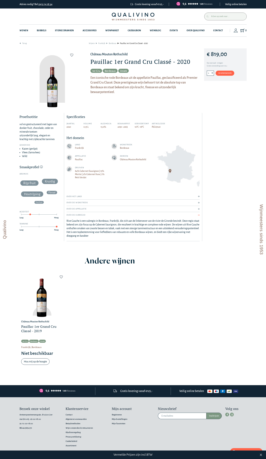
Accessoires (90, 30)
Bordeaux (112, 43)
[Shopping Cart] (243, 30)
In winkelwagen (225, 73)
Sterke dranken (64, 30)
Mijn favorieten (119, 424)
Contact (218, 30)
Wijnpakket (112, 30)
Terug (24, 43)
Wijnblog (155, 30)
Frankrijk (101, 43)
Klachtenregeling (73, 432)
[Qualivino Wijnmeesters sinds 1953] (133, 16)
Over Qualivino (196, 30)
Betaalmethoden (73, 424)
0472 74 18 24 (45, 4)
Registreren (117, 415)
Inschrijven (214, 416)
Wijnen (24, 30)
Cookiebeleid (71, 441)
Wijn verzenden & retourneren (79, 428)
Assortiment (71, 446)
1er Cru (96, 70)
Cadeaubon (134, 30)
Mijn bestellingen (119, 419)
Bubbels (41, 30)
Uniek (123, 70)
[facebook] (227, 414)
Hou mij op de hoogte (35, 361)
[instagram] (232, 414)
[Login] (235, 30)
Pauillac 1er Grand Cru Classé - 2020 (134, 43)
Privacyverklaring (73, 437)
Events (174, 30)
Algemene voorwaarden (76, 419)
